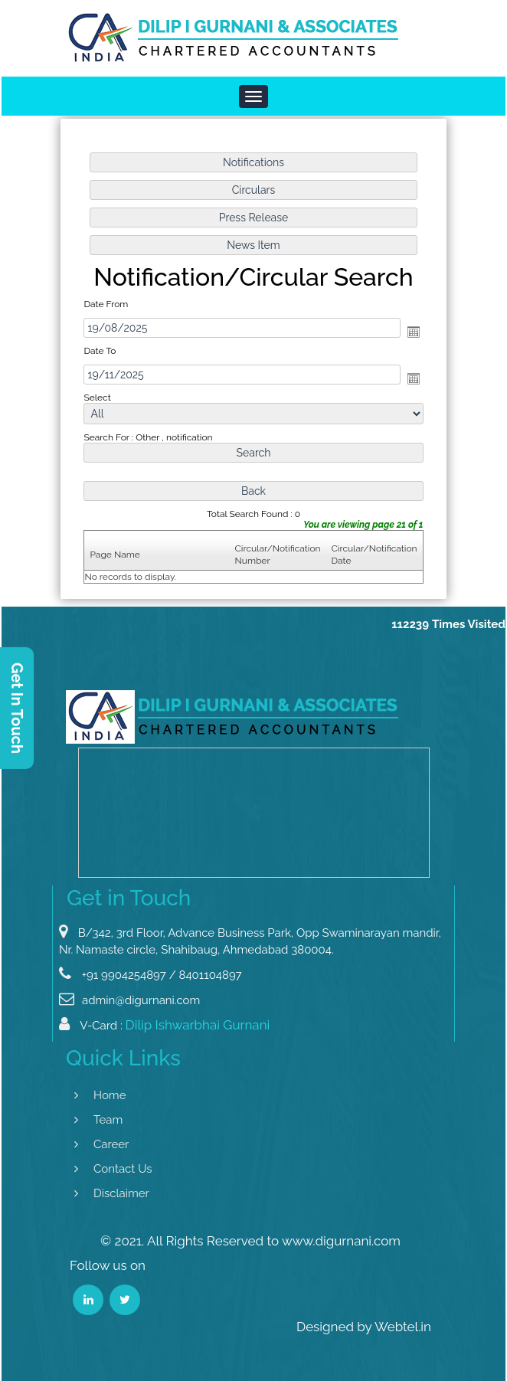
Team (98, 1120)
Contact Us (112, 1169)
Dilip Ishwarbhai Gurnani (198, 1034)
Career (101, 1144)
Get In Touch (17, 707)
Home (99, 1095)
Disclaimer (111, 1193)
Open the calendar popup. (413, 331)
